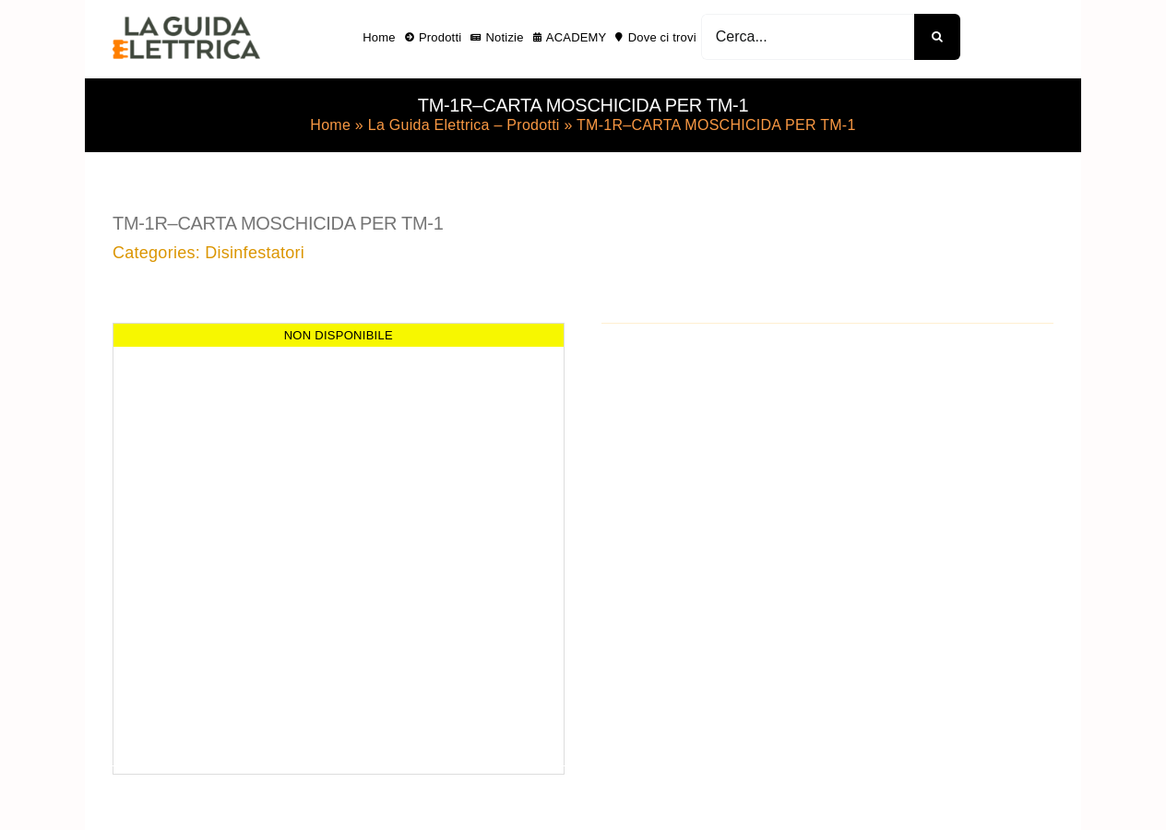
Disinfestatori (254, 252)
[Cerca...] (807, 37)
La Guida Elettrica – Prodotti (464, 125)
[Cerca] (937, 37)
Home (330, 125)
